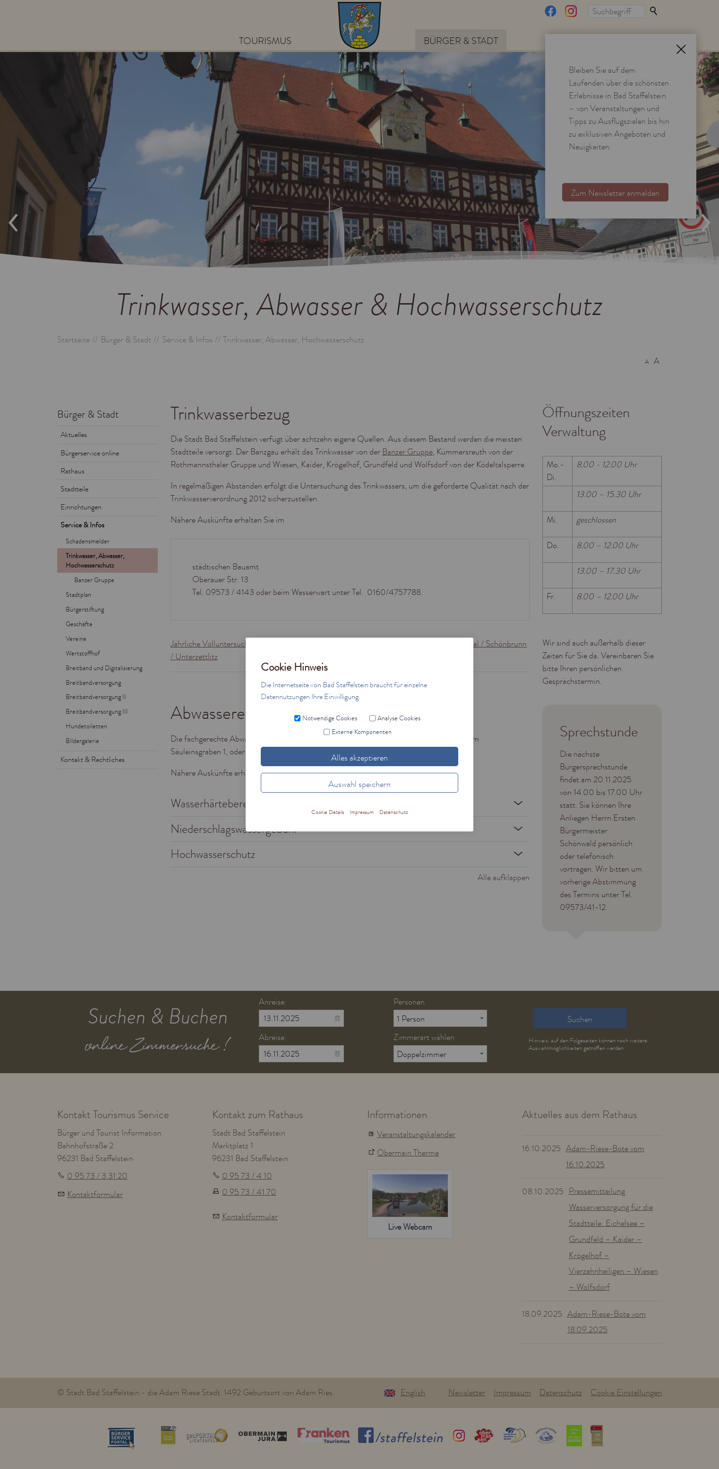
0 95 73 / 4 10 (247, 1175)
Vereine (76, 638)
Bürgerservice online (89, 453)
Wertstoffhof (83, 653)
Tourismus (265, 40)
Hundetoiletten (86, 726)
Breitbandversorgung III (97, 711)
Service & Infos (82, 525)
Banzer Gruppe (94, 580)
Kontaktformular (95, 1194)
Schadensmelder (88, 541)
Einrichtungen (81, 507)
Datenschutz (560, 1392)
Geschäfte (79, 624)
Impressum (512, 1392)
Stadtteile (74, 489)
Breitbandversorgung (93, 682)
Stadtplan (78, 594)
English (413, 1392)
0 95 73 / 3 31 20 (97, 1175)
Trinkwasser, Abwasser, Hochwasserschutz (95, 560)
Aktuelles (73, 434)
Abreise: (273, 1037)
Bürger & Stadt (461, 40)
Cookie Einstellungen (626, 1392)
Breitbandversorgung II (96, 696)
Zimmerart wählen (424, 1037)
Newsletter (466, 1392)
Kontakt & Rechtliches (92, 759)
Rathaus (72, 471)
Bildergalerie (82, 740)
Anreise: (273, 1001)
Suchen (654, 11)
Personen (409, 1001)
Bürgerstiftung (85, 609)
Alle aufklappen (504, 877)
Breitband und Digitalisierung (104, 668)
